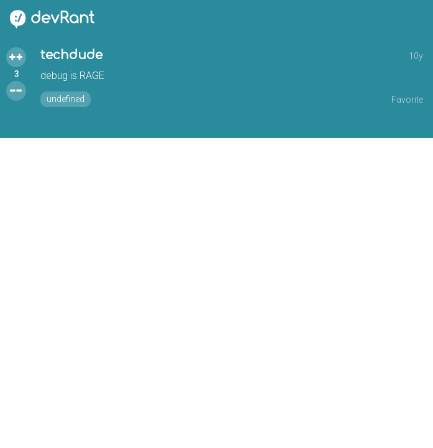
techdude (71, 55)
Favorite (407, 100)
